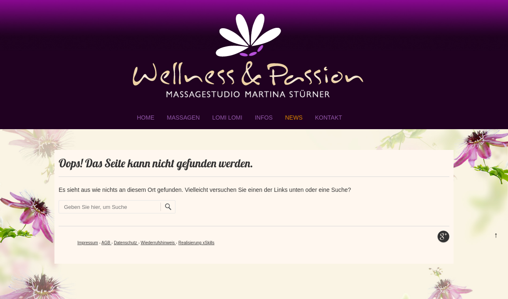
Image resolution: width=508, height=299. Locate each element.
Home (145, 117)
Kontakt (328, 117)
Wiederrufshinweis (158, 242)
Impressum (87, 242)
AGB (106, 242)
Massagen (183, 117)
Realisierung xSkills (196, 242)
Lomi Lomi (227, 117)
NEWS (294, 117)
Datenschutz (126, 242)
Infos (264, 117)
